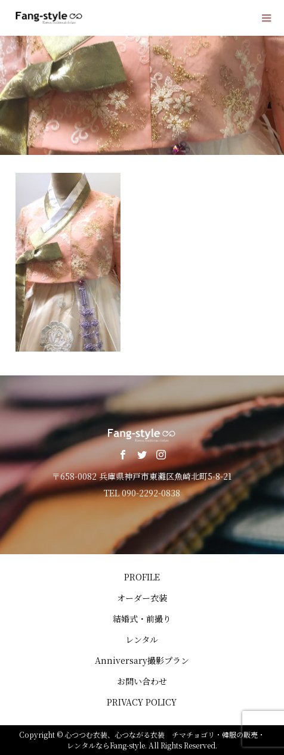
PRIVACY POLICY (142, 702)
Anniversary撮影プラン (142, 660)
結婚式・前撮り (142, 618)
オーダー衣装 (142, 598)
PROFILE (142, 577)
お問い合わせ (142, 681)
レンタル (141, 639)
